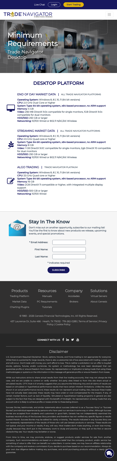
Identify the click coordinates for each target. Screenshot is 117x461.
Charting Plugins (19, 307)
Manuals (47, 296)
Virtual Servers (99, 296)
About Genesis (98, 301)
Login (54, 4)
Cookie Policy (62, 324)
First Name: (41, 249)
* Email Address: (38, 242)
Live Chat (39, 4)
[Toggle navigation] (109, 14)
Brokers (73, 301)
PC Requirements (47, 301)
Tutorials (47, 307)
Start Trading (74, 4)
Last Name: (41, 256)
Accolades (74, 296)
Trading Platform (19, 296)
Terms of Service (88, 321)
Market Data (19, 301)
